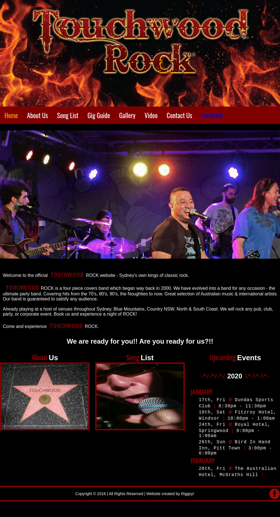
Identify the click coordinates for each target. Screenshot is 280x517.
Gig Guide (99, 115)
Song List (67, 115)
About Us (37, 115)
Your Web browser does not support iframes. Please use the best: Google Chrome (233, 419)
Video (151, 115)
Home (11, 115)
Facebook (212, 115)
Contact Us (179, 115)
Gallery (127, 115)
